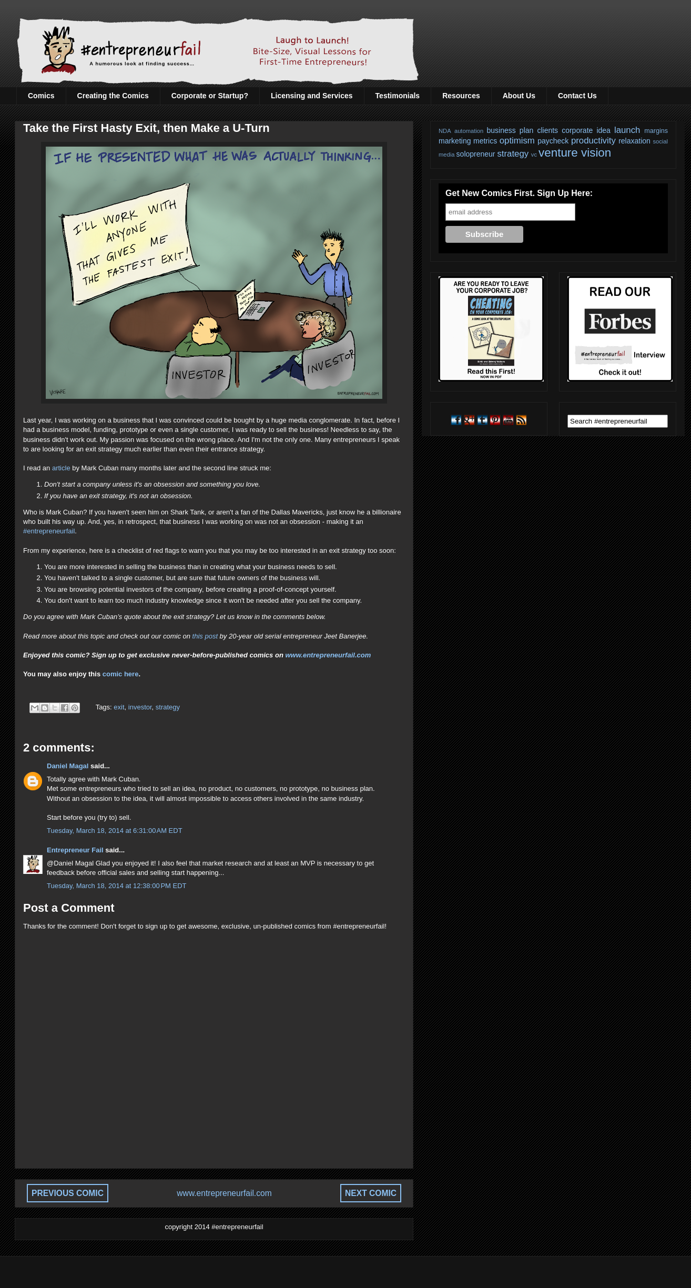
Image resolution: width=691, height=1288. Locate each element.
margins (656, 131)
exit (119, 707)
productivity (593, 141)
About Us (519, 95)
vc (534, 154)
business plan (510, 130)
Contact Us (577, 95)
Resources (461, 95)
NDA (445, 131)
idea (603, 130)
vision (596, 152)
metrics (485, 141)
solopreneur (475, 154)
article (61, 468)
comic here (121, 674)
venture (558, 152)
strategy (168, 707)
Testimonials (397, 95)
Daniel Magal (67, 766)
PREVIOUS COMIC (68, 1193)
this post (205, 636)
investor (140, 707)
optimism (517, 141)
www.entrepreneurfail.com (328, 655)
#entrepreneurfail (49, 531)
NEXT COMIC (371, 1193)
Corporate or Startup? (209, 95)
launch (627, 130)
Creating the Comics (113, 95)
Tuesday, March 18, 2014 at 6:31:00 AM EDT (114, 830)
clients (547, 130)
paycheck (552, 141)
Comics (41, 95)
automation (468, 131)
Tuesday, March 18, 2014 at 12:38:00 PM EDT (117, 886)
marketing (455, 141)
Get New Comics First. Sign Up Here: (519, 193)
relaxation (634, 141)
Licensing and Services (312, 95)
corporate (577, 130)
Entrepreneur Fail (75, 850)
